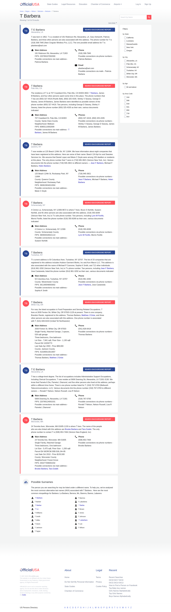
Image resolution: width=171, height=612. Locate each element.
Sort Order (111, 23)
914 (128, 117)
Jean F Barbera (97, 163)
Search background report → (99, 30)
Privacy (99, 581)
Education (83, 4)
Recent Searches (115, 577)
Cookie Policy (101, 586)
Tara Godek (87, 429)
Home (67, 577)
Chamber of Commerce (100, 4)
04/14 (115, 582)
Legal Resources (68, 4)
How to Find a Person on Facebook (122, 585)
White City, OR (132, 74)
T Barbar (36, 505)
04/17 (115, 579)
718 (128, 113)
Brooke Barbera (71, 429)
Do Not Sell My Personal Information (80, 581)
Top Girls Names (115, 593)
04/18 (110, 579)
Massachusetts (132, 44)
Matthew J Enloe (88, 315)
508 (128, 100)
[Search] (133, 17)
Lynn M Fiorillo (98, 216)
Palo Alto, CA (131, 64)
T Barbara (94, 93)
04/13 (120, 582)
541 (128, 107)
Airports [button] (117, 4)
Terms (98, 577)
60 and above (131, 87)
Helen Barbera (45, 166)
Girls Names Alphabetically (119, 591)
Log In (138, 4)
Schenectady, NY (133, 67)
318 (128, 97)
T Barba (79, 505)
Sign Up (148, 4)
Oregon (129, 51)
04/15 (110, 582)
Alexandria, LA (132, 61)
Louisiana (130, 41)
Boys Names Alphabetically (119, 596)
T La (34, 509)
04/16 (120, 579)
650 (128, 110)
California (130, 38)
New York (130, 47)
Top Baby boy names (116, 588)
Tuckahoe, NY (132, 70)
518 (128, 104)
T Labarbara (81, 520)
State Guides (52, 4)
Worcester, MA (132, 77)
